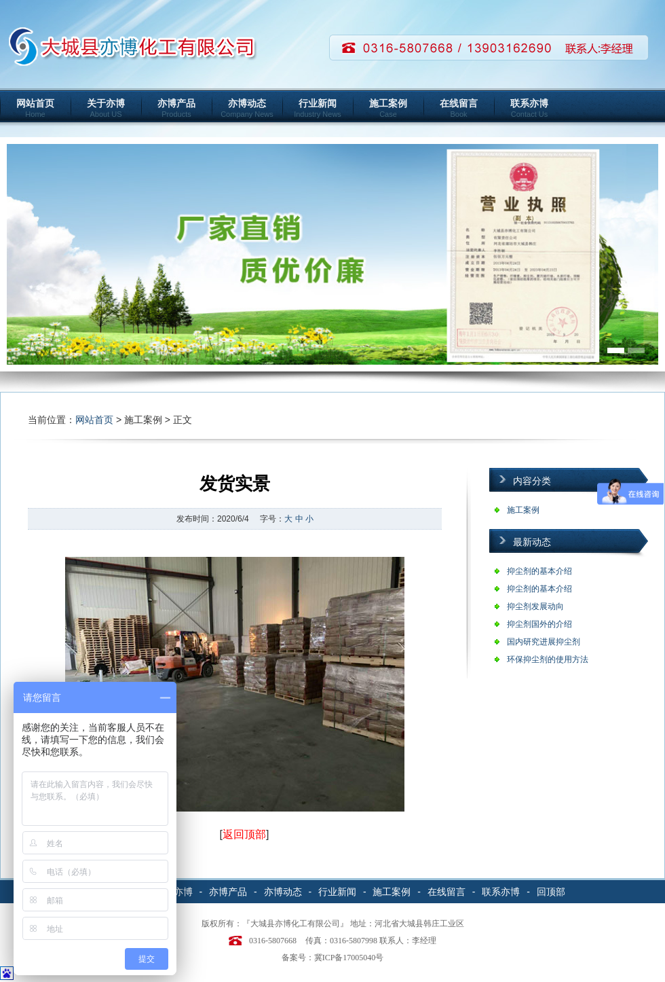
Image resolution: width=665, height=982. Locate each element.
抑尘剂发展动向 (535, 606)
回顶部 (551, 891)
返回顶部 (244, 834)
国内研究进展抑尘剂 (543, 642)
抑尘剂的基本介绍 (539, 571)
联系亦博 (529, 108)
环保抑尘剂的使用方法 (547, 659)
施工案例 (388, 108)
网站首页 (35, 108)
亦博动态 (247, 108)
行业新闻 (317, 108)
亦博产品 (176, 108)
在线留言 (458, 108)
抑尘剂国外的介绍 (539, 624)
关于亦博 (106, 108)
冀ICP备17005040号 (349, 957)
